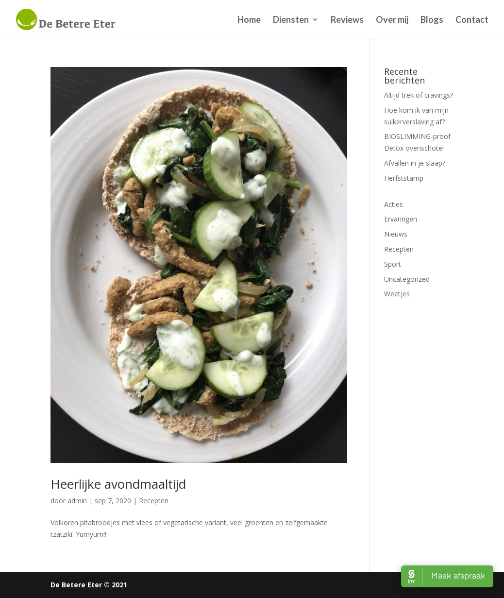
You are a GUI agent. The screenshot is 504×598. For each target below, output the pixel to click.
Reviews (347, 20)
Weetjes (397, 293)
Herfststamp (403, 178)
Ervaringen (400, 218)
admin (77, 500)
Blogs (431, 20)
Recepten (153, 500)
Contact (471, 20)
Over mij (392, 20)
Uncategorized (407, 279)
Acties (393, 204)
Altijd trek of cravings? (418, 95)
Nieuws (395, 234)
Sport (392, 264)
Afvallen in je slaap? (414, 163)
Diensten (291, 20)
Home (249, 20)
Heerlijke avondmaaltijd (118, 484)
